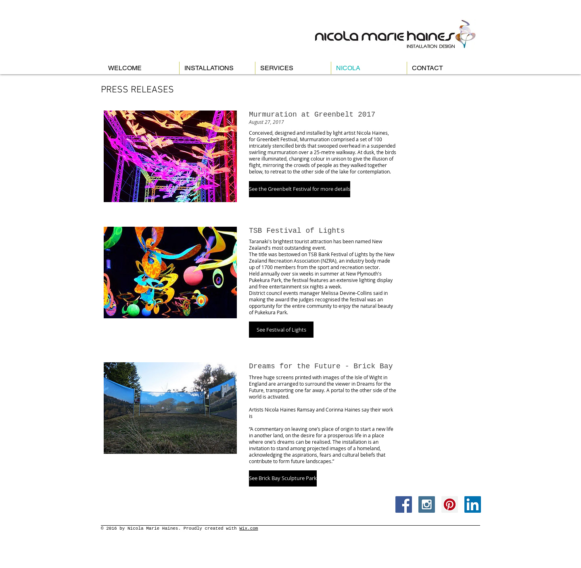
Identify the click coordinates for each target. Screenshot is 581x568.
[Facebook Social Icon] (403, 504)
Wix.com (248, 528)
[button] (299, 189)
